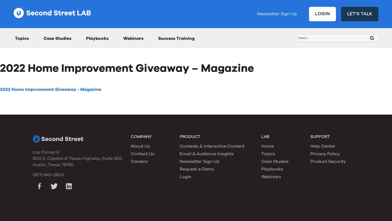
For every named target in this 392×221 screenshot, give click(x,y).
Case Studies (57, 38)
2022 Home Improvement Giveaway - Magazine (50, 89)
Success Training (176, 38)
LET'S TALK (360, 14)
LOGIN (322, 14)
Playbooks (97, 38)
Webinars (133, 38)
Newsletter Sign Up (277, 14)
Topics (22, 38)
